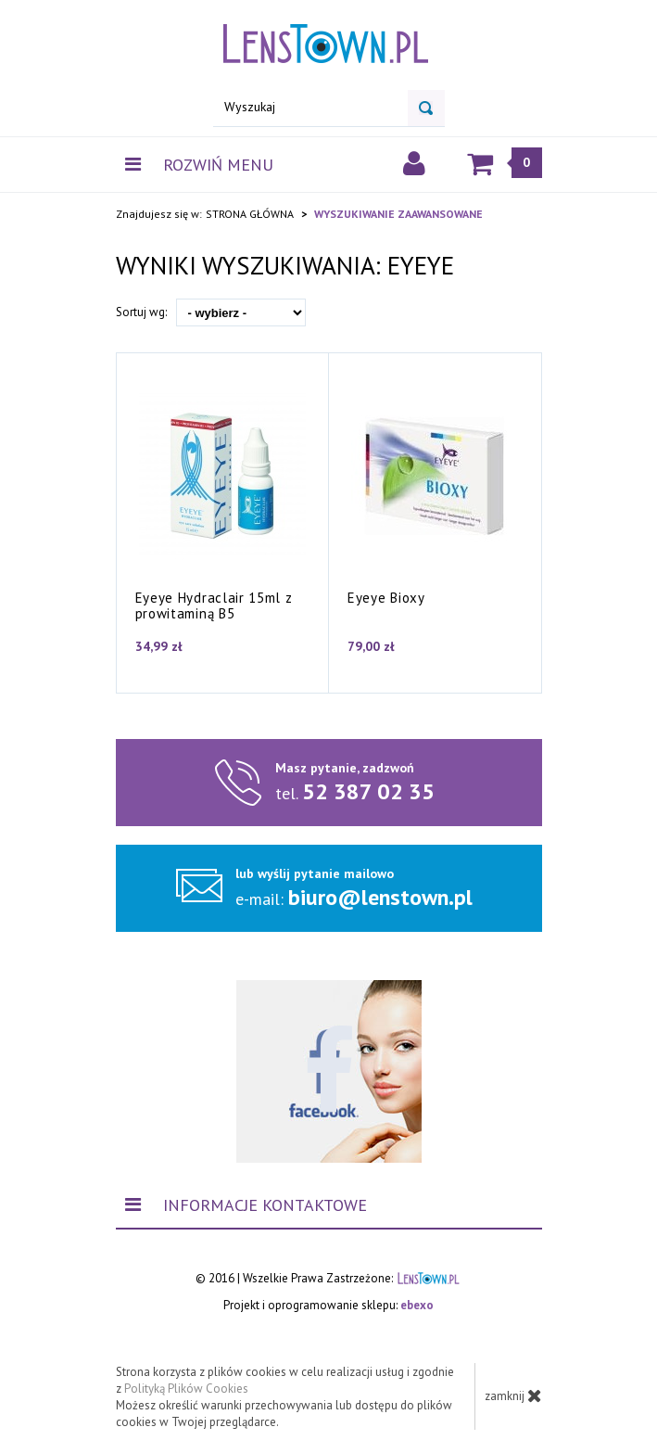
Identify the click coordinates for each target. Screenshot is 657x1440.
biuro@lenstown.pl (380, 897)
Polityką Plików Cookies (186, 1388)
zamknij (513, 1395)
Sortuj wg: (141, 312)
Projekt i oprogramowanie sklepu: (328, 1305)
